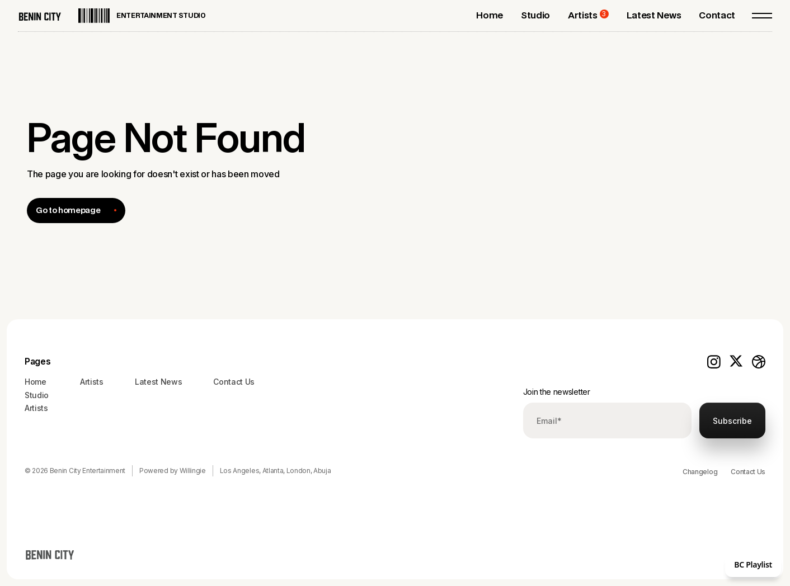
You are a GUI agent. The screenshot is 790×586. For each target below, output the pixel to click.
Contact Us (748, 471)
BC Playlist (753, 564)
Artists (36, 408)
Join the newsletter (556, 391)
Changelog (700, 471)
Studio (37, 395)
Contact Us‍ (234, 381)
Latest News (158, 381)
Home (35, 381)
